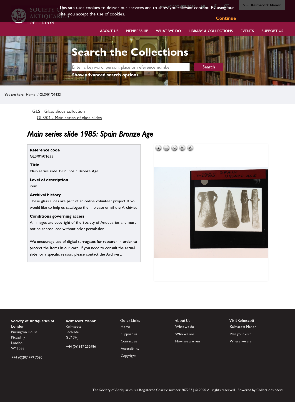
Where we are (241, 341)
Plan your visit (240, 334)
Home (30, 94)
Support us (129, 334)
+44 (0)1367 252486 (81, 346)
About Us (109, 31)
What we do (168, 31)
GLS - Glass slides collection (58, 111)
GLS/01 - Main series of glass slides (69, 117)
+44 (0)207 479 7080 (27, 357)
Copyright (128, 356)
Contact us (129, 341)
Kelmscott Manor (243, 326)
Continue (226, 18)
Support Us (272, 31)
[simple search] (131, 67)
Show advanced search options (105, 75)
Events (247, 31)
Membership (137, 31)
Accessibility (130, 348)
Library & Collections (211, 31)
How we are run (187, 341)
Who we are (184, 334)
